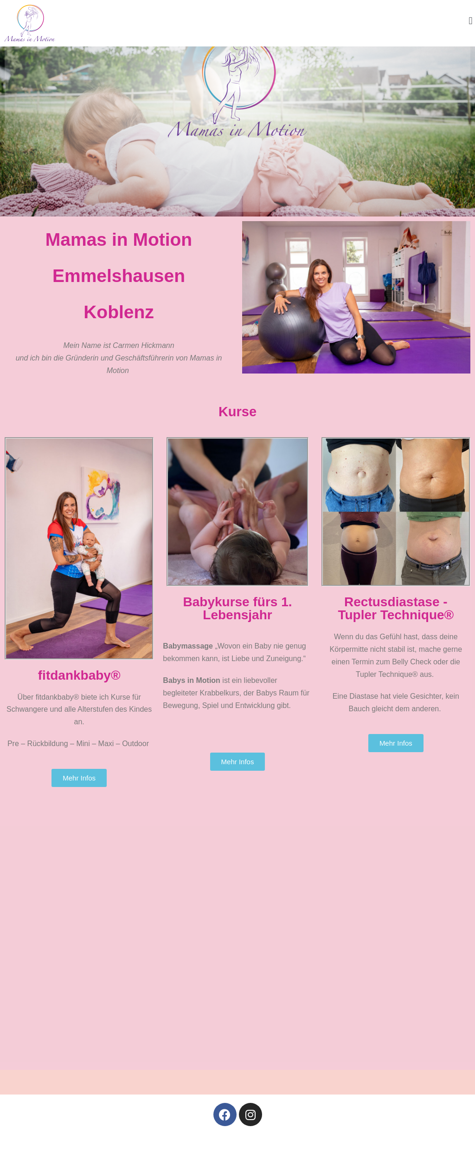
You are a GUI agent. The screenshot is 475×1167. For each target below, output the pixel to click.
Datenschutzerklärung (243, 1150)
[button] (470, 20)
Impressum (179, 1150)
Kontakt (301, 1150)
